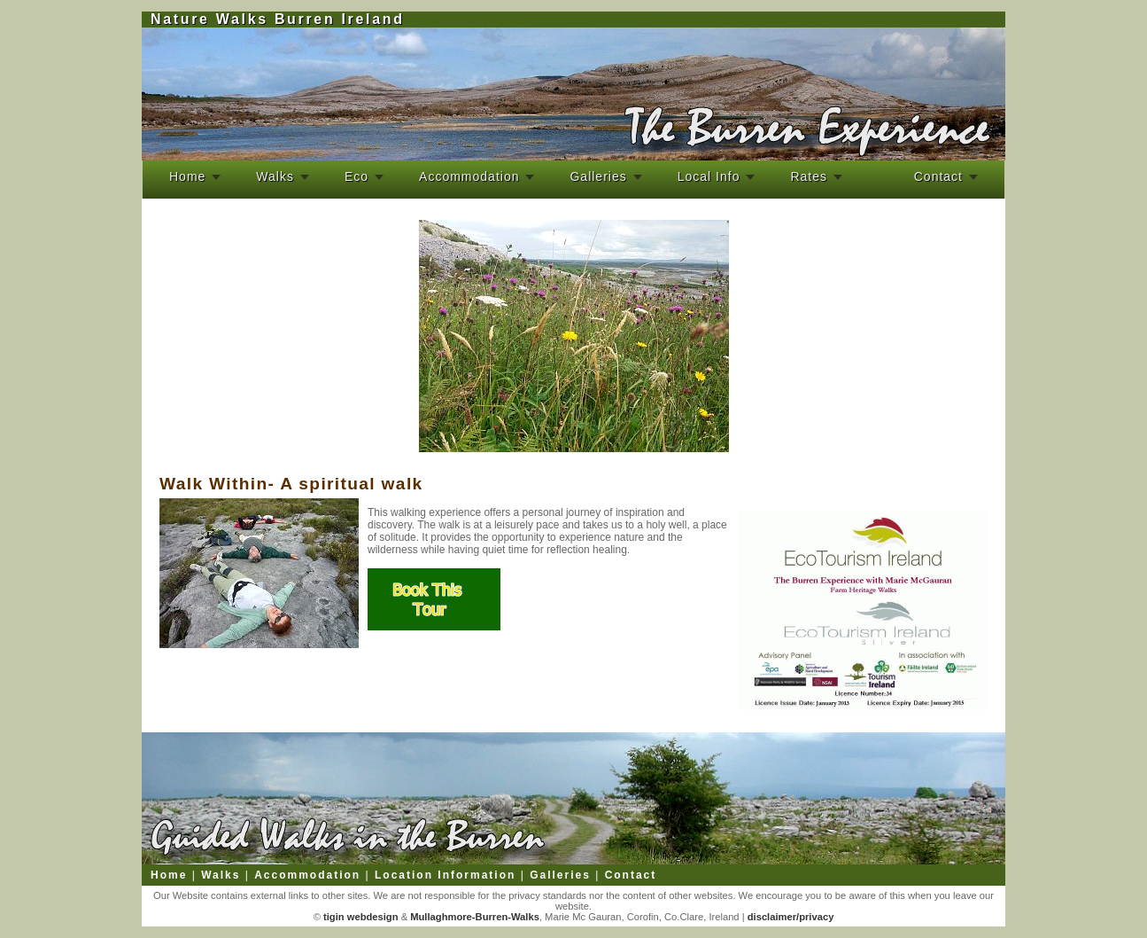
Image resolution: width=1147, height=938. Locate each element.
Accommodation (469, 176)
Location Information (445, 875)
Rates (808, 176)
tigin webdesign (360, 916)
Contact (938, 176)
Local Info (709, 176)
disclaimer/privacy (791, 916)
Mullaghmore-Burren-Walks (473, 916)
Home (187, 176)
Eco (356, 176)
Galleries (598, 176)
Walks (275, 176)
